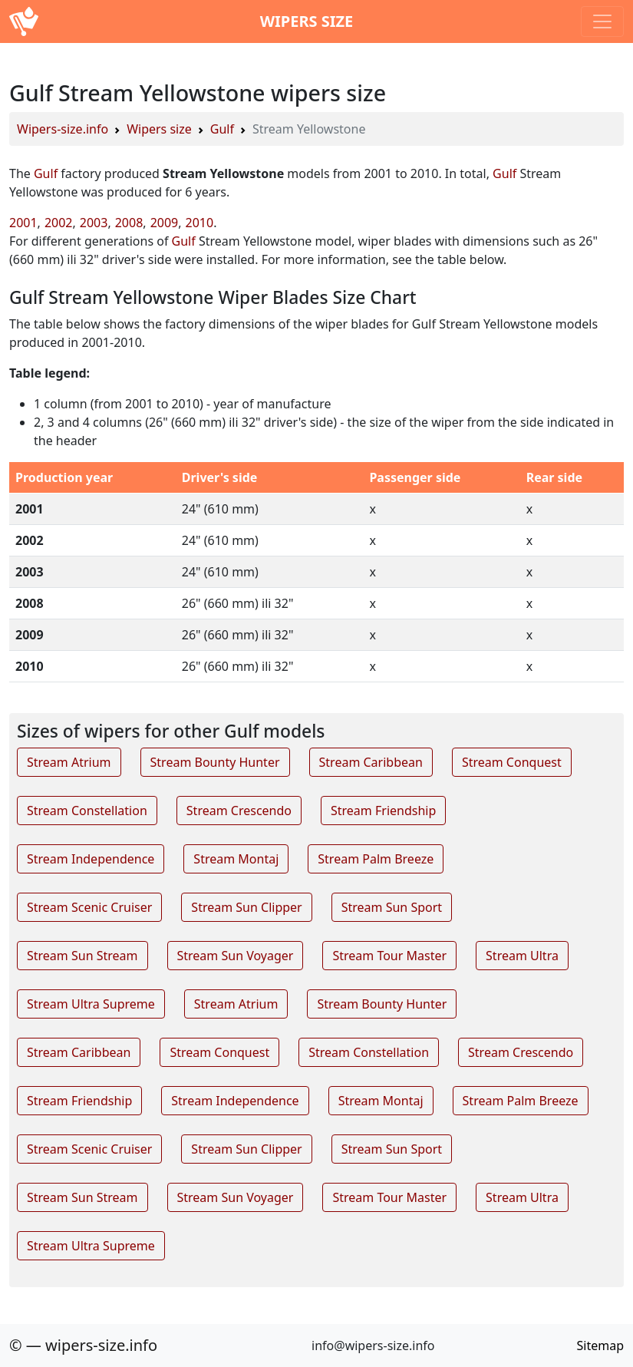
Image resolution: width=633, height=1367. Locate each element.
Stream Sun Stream (82, 955)
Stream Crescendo (239, 810)
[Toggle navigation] (602, 21)
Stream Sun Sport (391, 907)
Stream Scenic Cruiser (89, 907)
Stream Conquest (512, 762)
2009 (164, 222)
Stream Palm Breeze (376, 858)
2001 (23, 222)
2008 (129, 222)
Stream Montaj (236, 858)
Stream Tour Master (389, 955)
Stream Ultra (522, 955)
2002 (59, 222)
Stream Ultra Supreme (91, 1004)
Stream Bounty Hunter (215, 762)
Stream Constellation (87, 810)
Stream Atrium (69, 762)
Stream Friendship (383, 810)
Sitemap (601, 1345)
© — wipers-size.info (83, 1345)
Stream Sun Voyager (235, 955)
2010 (200, 222)
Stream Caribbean (371, 762)
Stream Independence (90, 858)
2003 (94, 222)
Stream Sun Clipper (246, 907)
